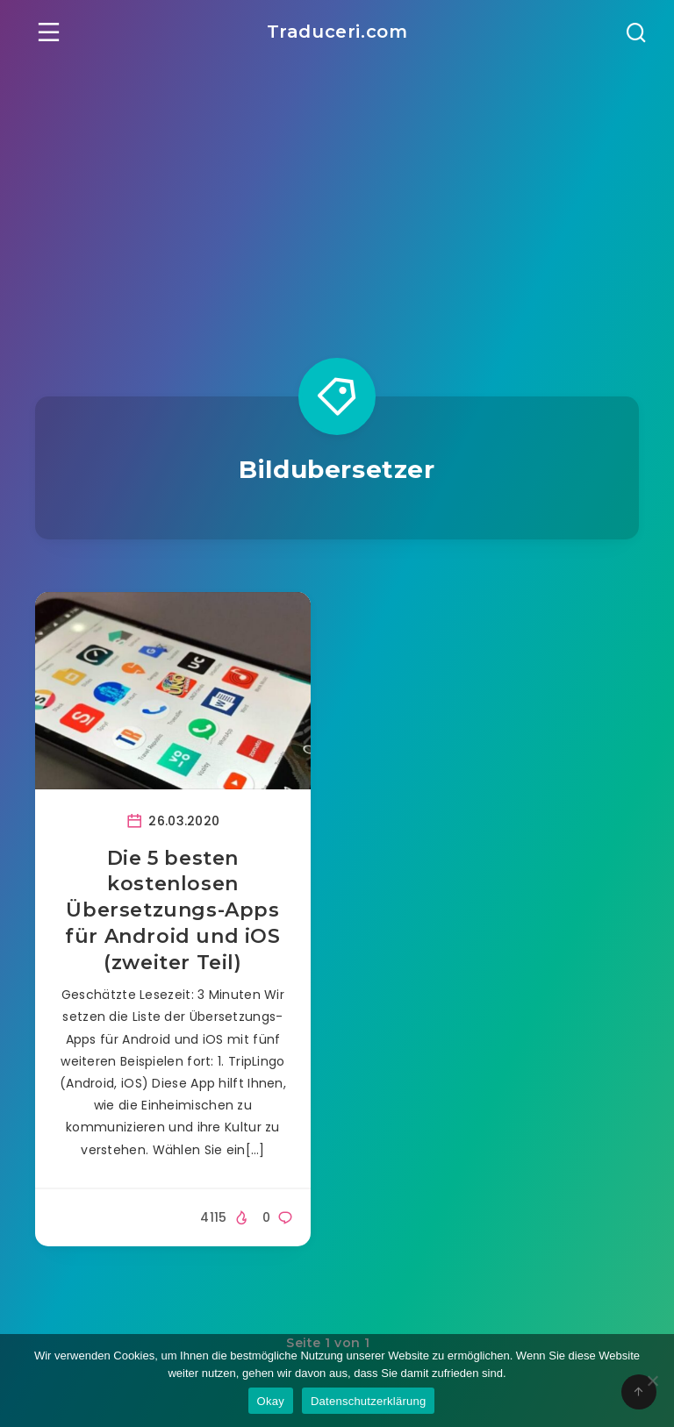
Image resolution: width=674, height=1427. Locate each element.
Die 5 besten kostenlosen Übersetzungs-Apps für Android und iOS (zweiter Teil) (172, 910)
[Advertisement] (337, 195)
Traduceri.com (337, 31)
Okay (270, 1401)
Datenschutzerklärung (368, 1401)
